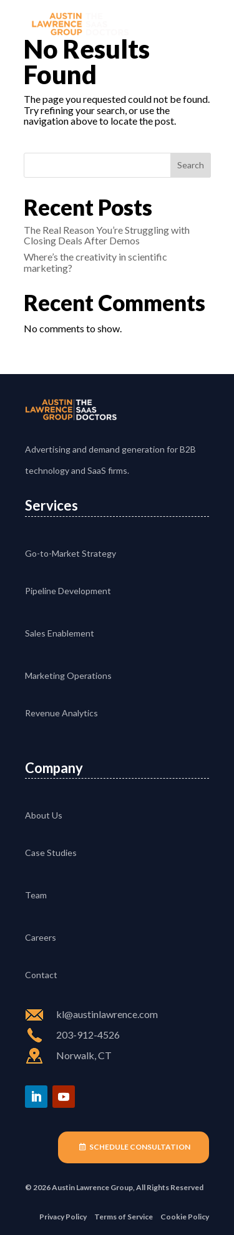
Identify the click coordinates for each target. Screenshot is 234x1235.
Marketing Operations (68, 675)
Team (36, 895)
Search (190, 165)
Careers (40, 937)
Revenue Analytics (61, 713)
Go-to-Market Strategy (70, 553)
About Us (43, 815)
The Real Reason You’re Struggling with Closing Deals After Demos (107, 235)
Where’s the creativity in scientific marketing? (95, 262)
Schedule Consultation (139, 1146)
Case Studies (51, 852)
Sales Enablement (59, 633)
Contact (41, 974)
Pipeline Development (68, 590)
